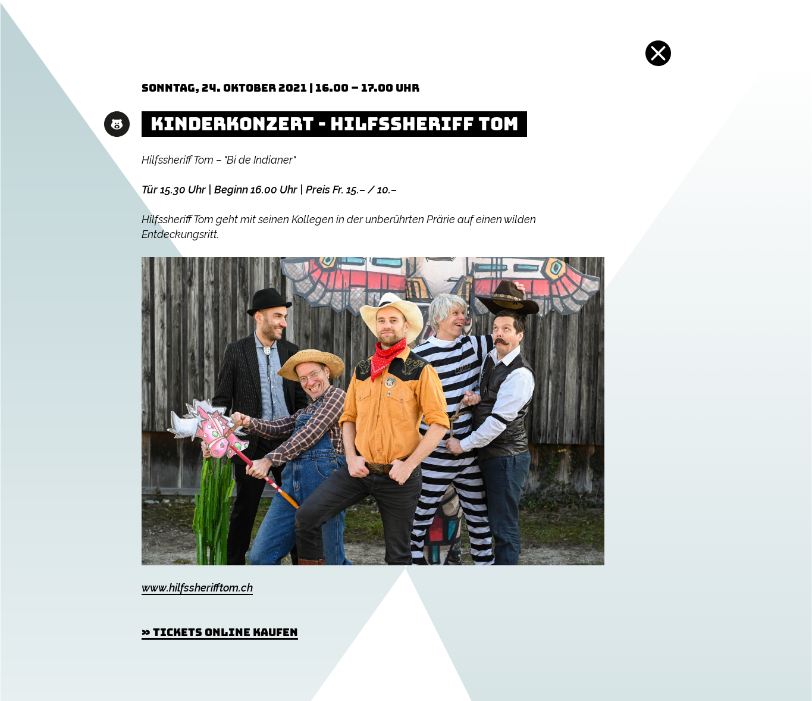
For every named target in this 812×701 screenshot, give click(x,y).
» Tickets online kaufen (220, 632)
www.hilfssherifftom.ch (197, 587)
